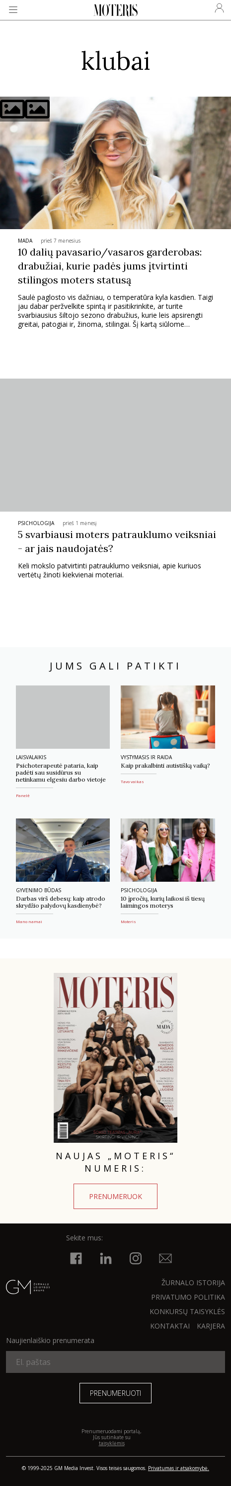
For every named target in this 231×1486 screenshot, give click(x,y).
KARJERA (211, 1326)
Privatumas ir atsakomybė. (178, 1468)
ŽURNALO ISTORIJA (193, 1282)
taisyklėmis (112, 1443)
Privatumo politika (188, 1297)
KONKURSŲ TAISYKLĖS (187, 1311)
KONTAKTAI (170, 1326)
